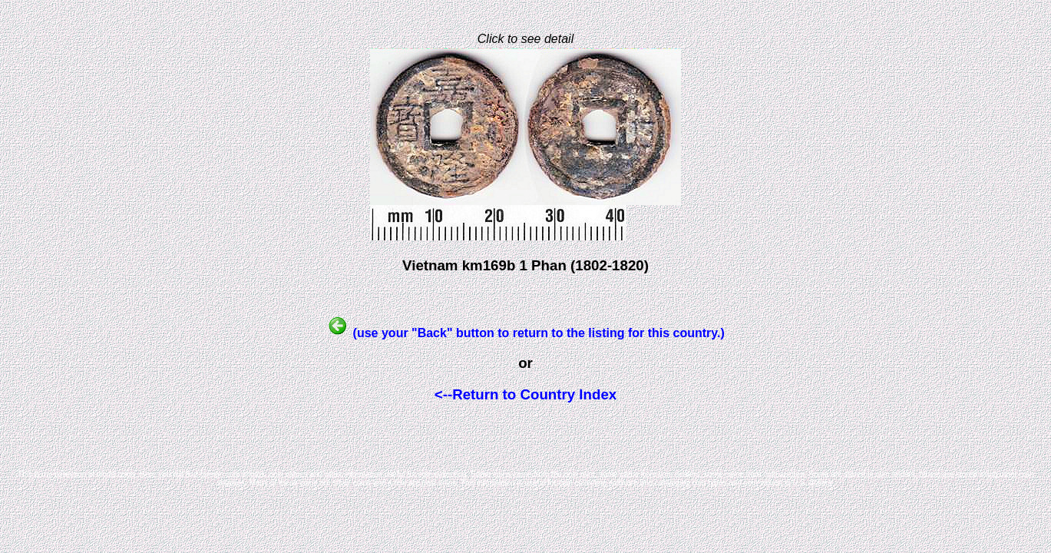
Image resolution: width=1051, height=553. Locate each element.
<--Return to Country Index (525, 394)
